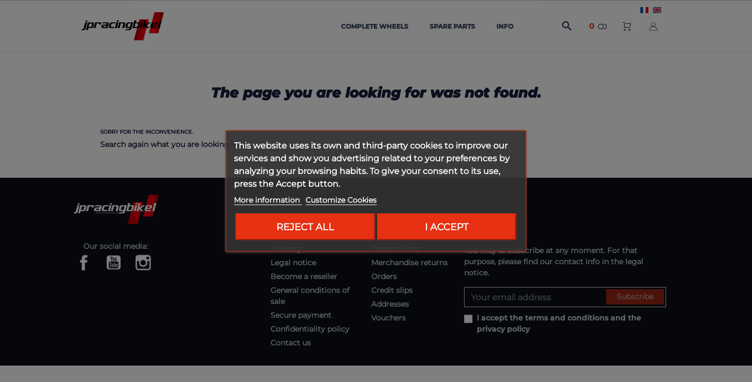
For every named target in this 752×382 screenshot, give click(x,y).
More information (268, 200)
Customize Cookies (341, 200)
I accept (446, 227)
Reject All (305, 227)
